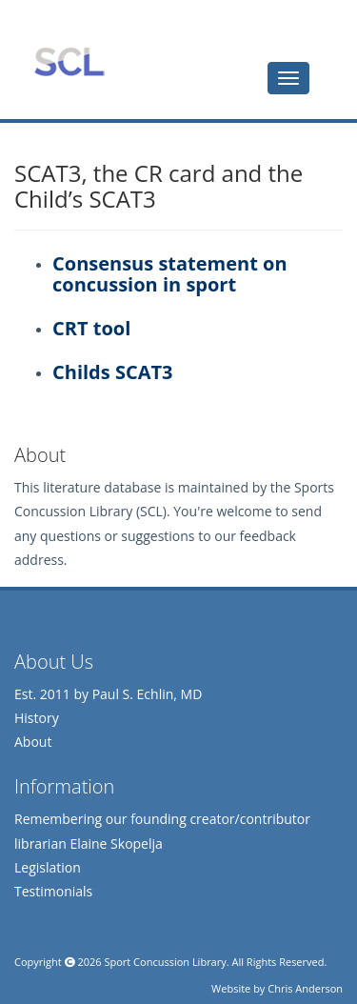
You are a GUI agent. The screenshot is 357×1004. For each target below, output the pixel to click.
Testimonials (53, 891)
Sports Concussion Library (69, 62)
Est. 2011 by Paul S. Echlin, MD (108, 694)
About (32, 742)
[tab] (288, 78)
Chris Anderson (305, 988)
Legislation (47, 867)
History (36, 718)
